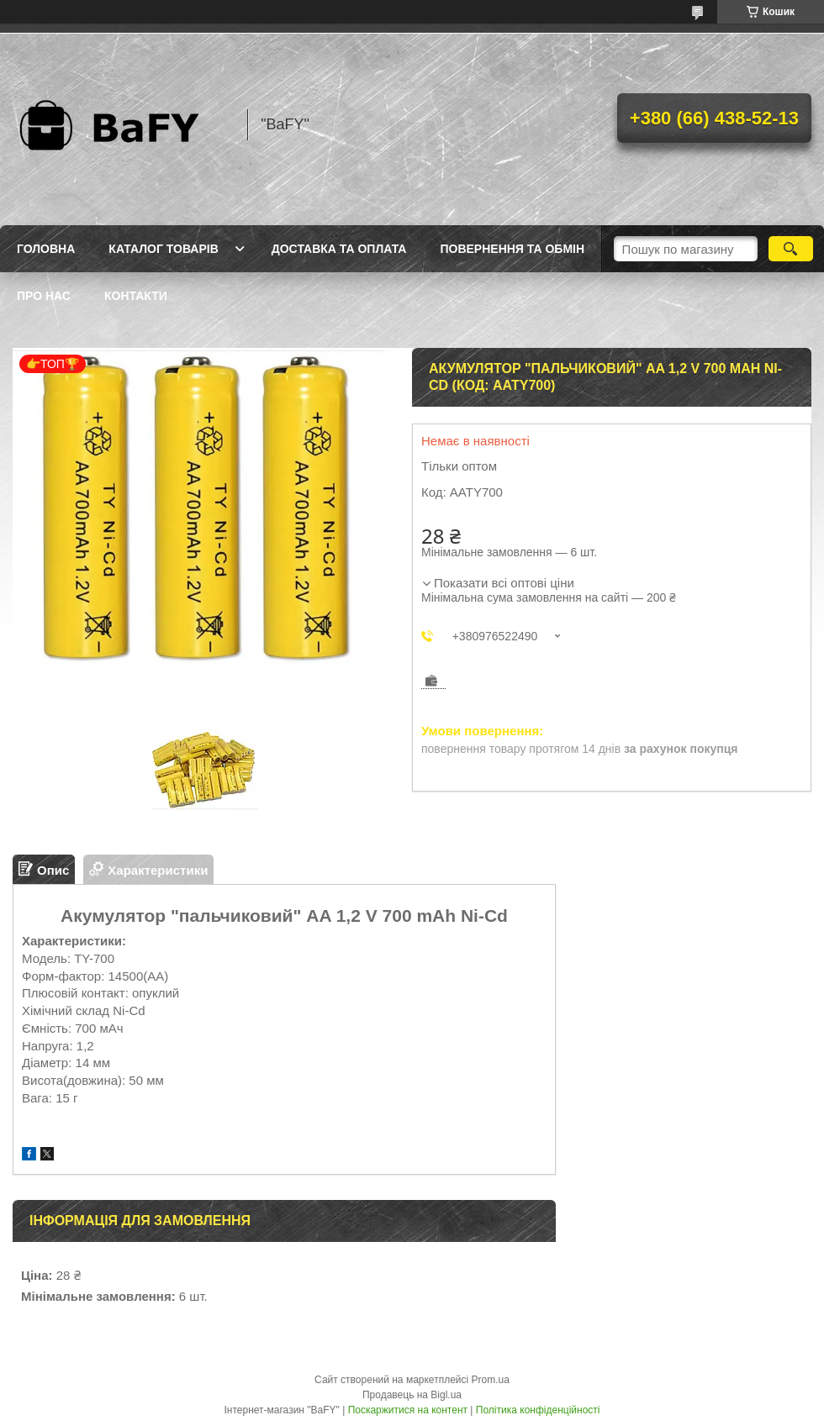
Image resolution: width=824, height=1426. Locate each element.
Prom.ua (491, 1380)
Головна (46, 248)
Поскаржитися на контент (407, 1410)
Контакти (135, 296)
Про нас (44, 296)
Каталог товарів (163, 248)
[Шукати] (791, 248)
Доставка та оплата (339, 248)
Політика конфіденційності (538, 1410)
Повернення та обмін (512, 248)
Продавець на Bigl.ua (412, 1395)
